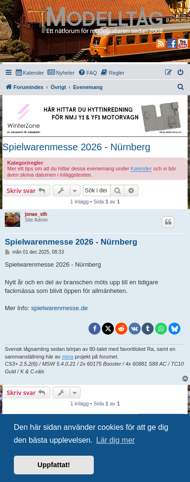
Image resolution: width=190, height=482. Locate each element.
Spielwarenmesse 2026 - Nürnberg (76, 147)
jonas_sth (36, 214)
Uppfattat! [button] (53, 465)
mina (67, 356)
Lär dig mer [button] (115, 440)
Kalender (141, 168)
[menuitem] (30, 72)
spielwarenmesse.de (59, 308)
